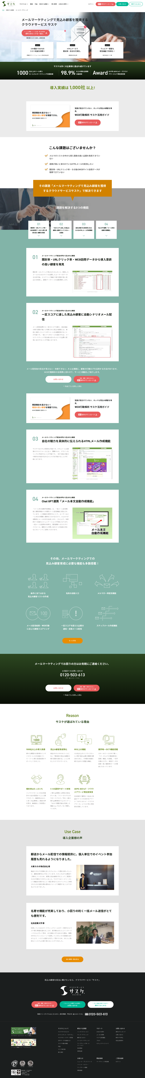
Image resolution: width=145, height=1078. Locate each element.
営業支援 (79, 1070)
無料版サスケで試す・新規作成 (35, 38)
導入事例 (54, 4)
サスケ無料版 (61, 1068)
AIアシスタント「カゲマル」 (66, 1054)
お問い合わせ (119, 1054)
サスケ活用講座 (101, 1057)
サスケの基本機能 (63, 1062)
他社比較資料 (119, 1059)
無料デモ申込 (119, 1057)
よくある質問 (100, 1054)
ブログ (98, 1059)
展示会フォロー (81, 1057)
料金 (36, 4)
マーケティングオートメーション (83, 1063)
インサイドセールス (82, 1051)
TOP (3, 10)
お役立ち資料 (63, 4)
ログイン (91, 4)
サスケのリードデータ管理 (65, 1057)
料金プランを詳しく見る (73, 405)
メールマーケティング (83, 1059)
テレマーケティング (82, 1054)
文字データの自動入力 (64, 1059)
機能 (31, 4)
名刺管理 (79, 1067)
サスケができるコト (63, 1051)
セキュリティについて (103, 1062)
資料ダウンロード (121, 1051)
